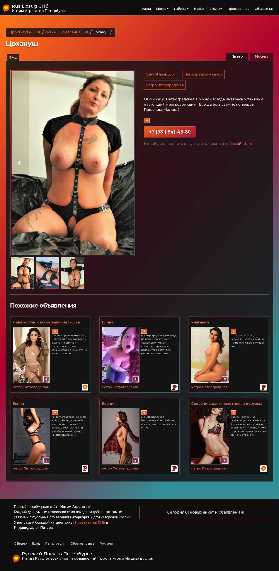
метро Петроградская (165, 86)
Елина (107, 322)
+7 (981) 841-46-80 (170, 133)
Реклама (106, 543)
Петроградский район (204, 74)
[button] (19, 163)
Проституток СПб (90, 522)
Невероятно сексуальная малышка (46, 322)
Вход (13, 57)
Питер (237, 56)
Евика (18, 404)
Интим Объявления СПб (66, 32)
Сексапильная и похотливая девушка (226, 404)
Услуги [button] (214, 9)
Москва (261, 56)
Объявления (264, 9)
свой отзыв (243, 145)
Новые (199, 9)
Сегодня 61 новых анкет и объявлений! (205, 512)
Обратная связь (82, 543)
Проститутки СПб (25, 32)
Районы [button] (180, 9)
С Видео (20, 543)
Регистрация (55, 543)
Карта (146, 9)
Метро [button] (161, 9)
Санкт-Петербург (160, 74)
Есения (109, 404)
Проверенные (238, 9)
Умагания (200, 322)
